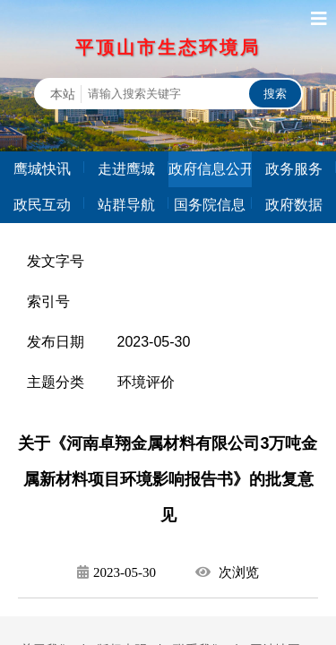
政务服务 (294, 168)
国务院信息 (210, 204)
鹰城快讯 (42, 168)
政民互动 (42, 204)
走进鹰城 (126, 168)
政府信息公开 (210, 168)
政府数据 (294, 204)
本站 (62, 94)
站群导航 (126, 204)
